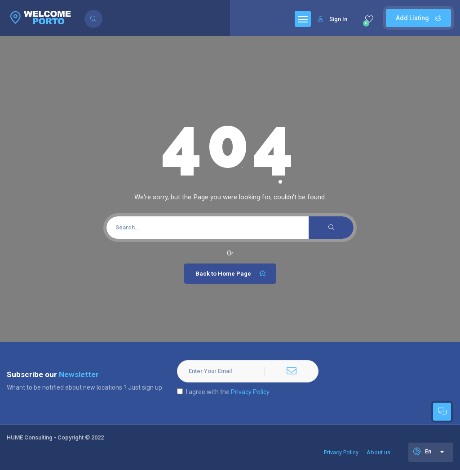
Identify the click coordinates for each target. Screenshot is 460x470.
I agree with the (223, 391)
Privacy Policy (250, 391)
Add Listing (418, 18)
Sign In (332, 19)
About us (378, 452)
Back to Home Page (231, 273)
